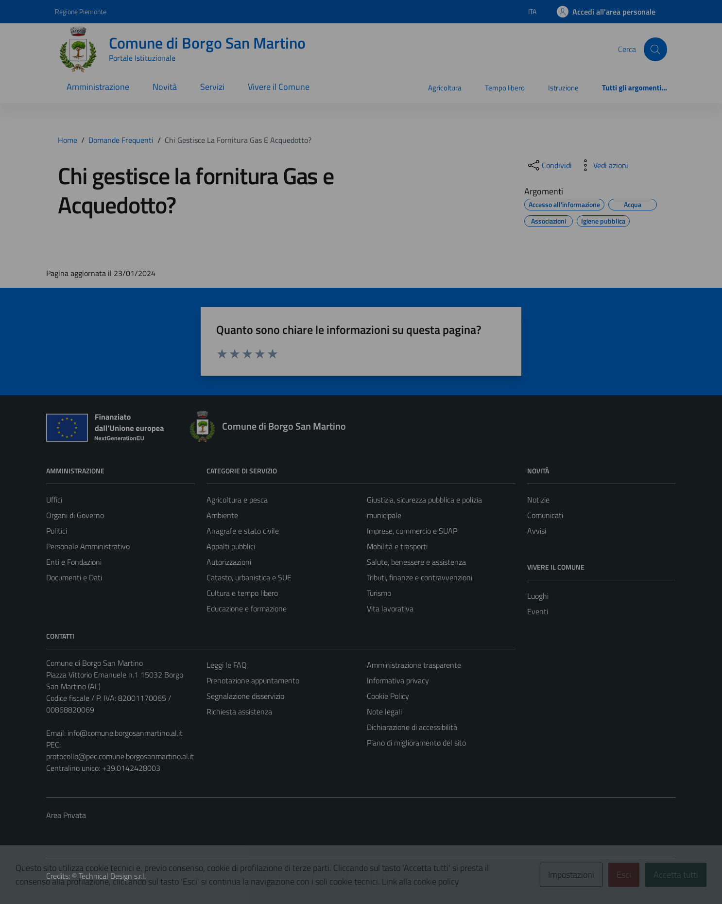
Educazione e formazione (246, 608)
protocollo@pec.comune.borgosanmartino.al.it (120, 756)
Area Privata (66, 815)
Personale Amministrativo (88, 546)
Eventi (537, 611)
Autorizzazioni (228, 562)
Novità (165, 86)
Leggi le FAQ (226, 665)
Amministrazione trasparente (414, 665)
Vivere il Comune (278, 86)
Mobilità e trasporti (397, 546)
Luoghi (538, 596)
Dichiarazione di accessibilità (412, 727)
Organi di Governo (75, 515)
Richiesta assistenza (239, 711)
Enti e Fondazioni (74, 562)
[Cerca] (655, 49)
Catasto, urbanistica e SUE (249, 577)
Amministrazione (98, 86)
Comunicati (545, 515)
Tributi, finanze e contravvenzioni (419, 577)
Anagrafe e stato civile (242, 531)
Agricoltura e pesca (237, 499)
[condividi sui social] (549, 165)
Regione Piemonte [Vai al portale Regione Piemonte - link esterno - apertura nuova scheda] (80, 11)
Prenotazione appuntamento (252, 680)
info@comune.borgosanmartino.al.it (125, 733)
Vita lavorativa (390, 608)
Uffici (54, 499)
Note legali (384, 711)
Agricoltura (445, 87)
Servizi (212, 86)
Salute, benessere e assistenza (416, 562)
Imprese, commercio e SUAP (412, 531)
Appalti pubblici (230, 546)
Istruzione (563, 87)
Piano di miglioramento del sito (416, 742)
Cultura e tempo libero (242, 593)
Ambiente (222, 515)
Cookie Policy (388, 696)
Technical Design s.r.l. (112, 876)
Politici (56, 531)
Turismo (379, 593)
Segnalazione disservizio (245, 696)
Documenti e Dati (74, 577)
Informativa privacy (398, 680)
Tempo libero (505, 87)
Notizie (538, 499)
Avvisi (536, 531)
